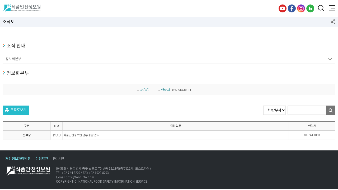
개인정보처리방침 (18, 158)
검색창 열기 (321, 8)
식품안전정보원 (21, 8)
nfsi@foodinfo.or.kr (81, 177)
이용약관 (41, 158)
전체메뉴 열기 (331, 8)
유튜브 (283, 8)
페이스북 (292, 8)
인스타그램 (301, 8)
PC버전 (58, 158)
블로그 (310, 8)
